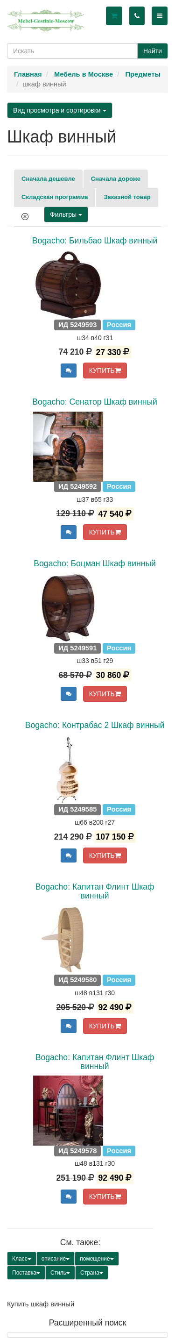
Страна (91, 1272)
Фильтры (66, 214)
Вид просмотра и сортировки (59, 110)
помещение (97, 1258)
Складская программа (54, 196)
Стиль (60, 1272)
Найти (152, 51)
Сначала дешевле (48, 178)
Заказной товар (127, 196)
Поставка (26, 1272)
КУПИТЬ (105, 370)
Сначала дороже (115, 178)
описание (56, 1258)
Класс (21, 1258)
